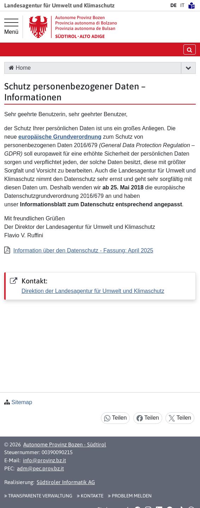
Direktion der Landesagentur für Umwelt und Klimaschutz (93, 291)
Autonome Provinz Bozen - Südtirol (64, 444)
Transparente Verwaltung (38, 495)
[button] (188, 68)
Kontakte (90, 495)
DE (173, 5)
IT (182, 5)
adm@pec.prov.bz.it (40, 468)
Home (20, 68)
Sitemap (21, 402)
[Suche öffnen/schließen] (189, 49)
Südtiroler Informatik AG (66, 482)
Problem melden (130, 495)
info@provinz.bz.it (44, 460)
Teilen (115, 418)
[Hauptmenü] (11, 26)
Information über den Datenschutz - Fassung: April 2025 (83, 250)
